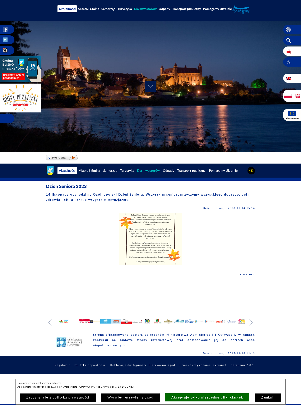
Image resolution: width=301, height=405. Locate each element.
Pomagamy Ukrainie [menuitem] (217, 8)
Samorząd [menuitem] (108, 8)
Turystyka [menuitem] (125, 8)
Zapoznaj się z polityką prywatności (57, 397)
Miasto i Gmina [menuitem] (88, 8)
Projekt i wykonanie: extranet (229, 374)
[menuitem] (145, 8)
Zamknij (268, 397)
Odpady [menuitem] (164, 8)
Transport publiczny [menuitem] (186, 8)
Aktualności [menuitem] (67, 8)
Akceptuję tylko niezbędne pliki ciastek (207, 397)
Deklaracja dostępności (149, 374)
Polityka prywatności (109, 374)
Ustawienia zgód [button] (186, 374)
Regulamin (80, 374)
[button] (292, 29)
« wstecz (247, 274)
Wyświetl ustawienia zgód (130, 397)
